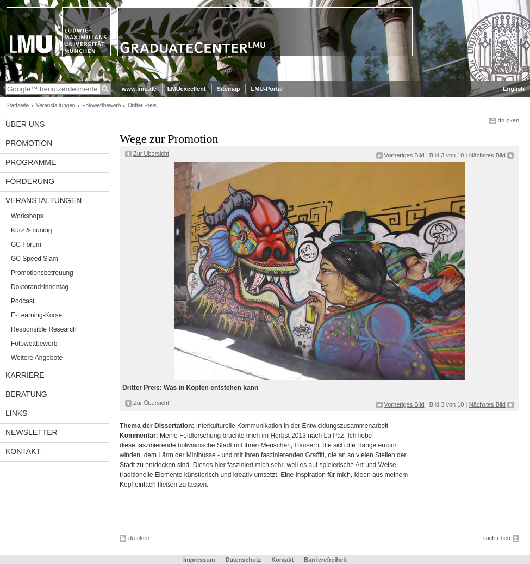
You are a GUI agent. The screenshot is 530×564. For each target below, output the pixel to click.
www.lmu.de (139, 88)
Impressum (199, 559)
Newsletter (31, 432)
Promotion (28, 143)
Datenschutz (243, 559)
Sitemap (228, 88)
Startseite (17, 105)
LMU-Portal (267, 88)
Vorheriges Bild (404, 155)
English (514, 88)
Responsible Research (44, 329)
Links (16, 413)
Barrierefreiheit (325, 559)
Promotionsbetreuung (42, 273)
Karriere (25, 375)
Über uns (25, 124)
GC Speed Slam (34, 258)
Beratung (26, 394)
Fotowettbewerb (101, 105)
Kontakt (23, 451)
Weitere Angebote (37, 357)
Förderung (29, 181)
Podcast (22, 301)
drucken (508, 120)
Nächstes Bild (487, 155)
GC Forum (26, 244)
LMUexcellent (186, 88)
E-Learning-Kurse (36, 315)
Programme (30, 162)
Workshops (27, 216)
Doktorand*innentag (39, 287)
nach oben (496, 538)
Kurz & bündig (31, 230)
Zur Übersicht (151, 153)
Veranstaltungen (55, 105)
